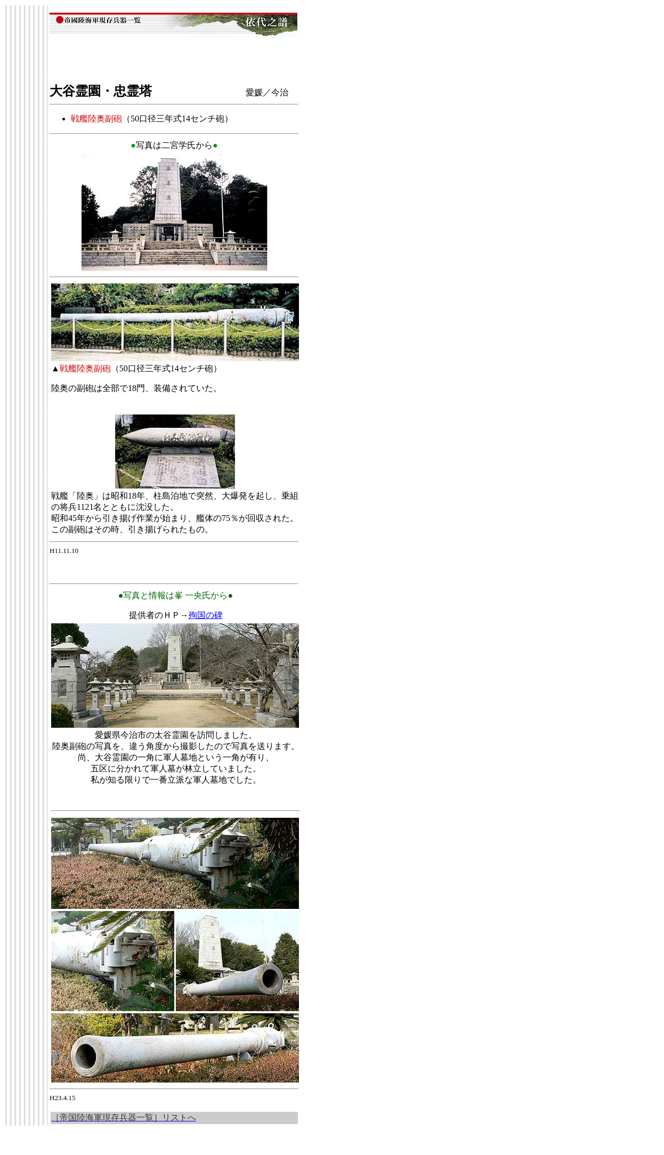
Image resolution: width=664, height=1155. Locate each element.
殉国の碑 (206, 615)
